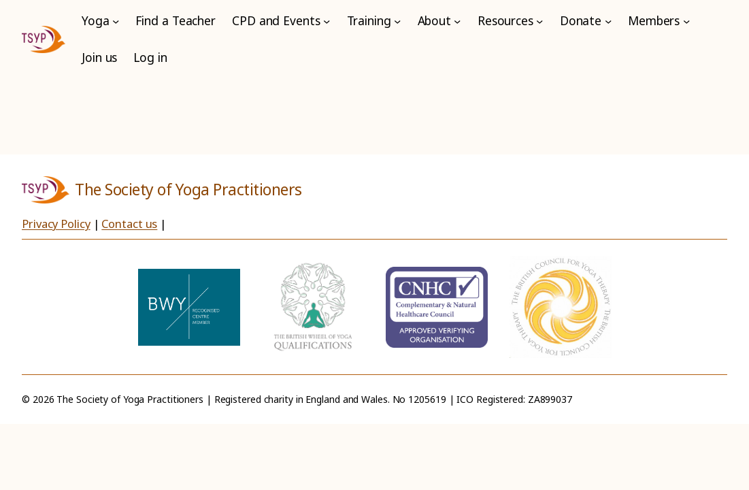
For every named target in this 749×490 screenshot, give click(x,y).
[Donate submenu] (608, 21)
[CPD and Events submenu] (326, 21)
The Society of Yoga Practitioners (188, 189)
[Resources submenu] (539, 21)
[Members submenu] (686, 21)
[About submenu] (457, 21)
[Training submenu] (397, 21)
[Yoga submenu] (115, 21)
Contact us (129, 223)
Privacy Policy (56, 223)
